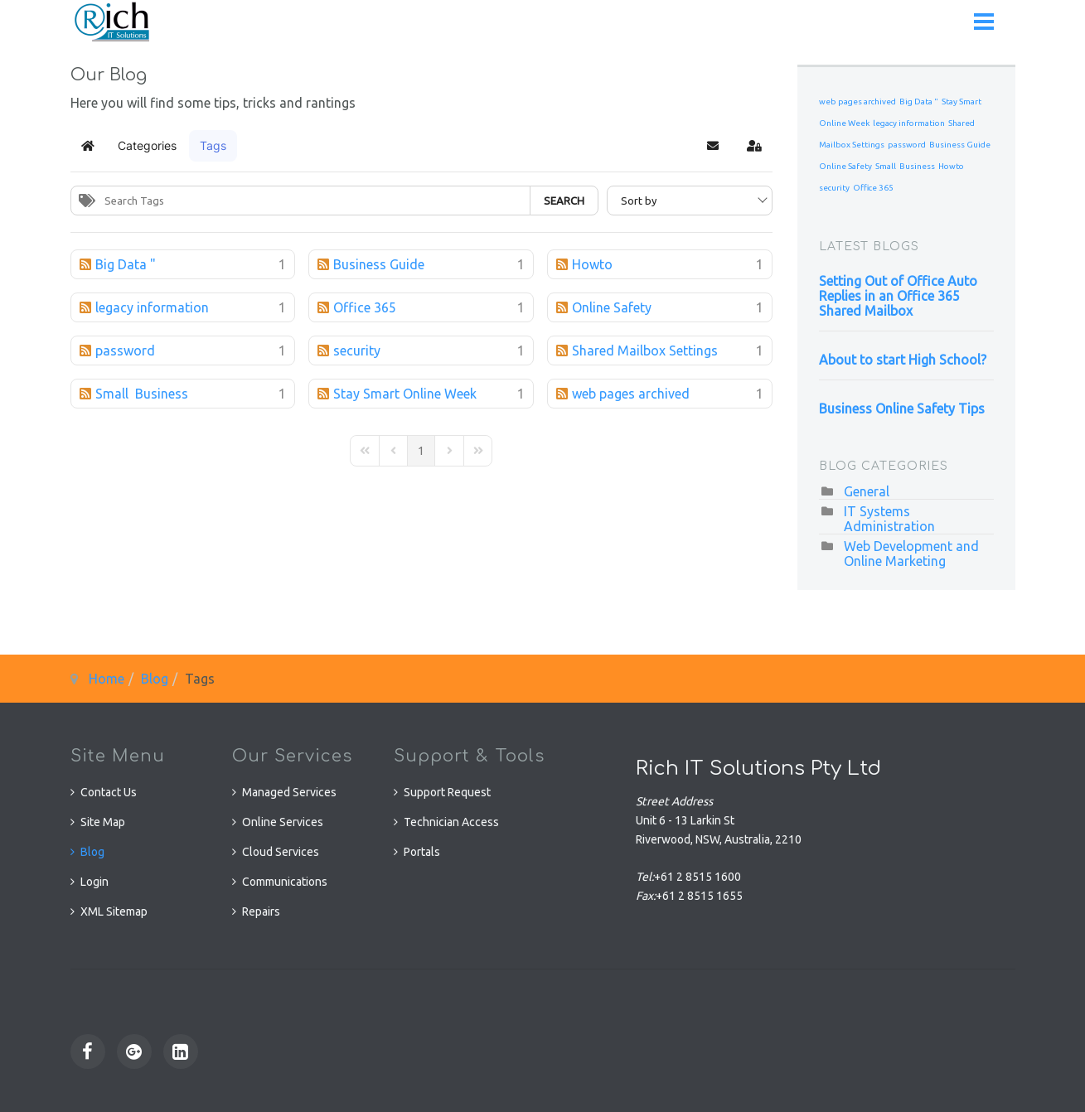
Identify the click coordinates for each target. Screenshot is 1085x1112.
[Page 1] (421, 451)
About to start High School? (902, 359)
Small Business (905, 166)
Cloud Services (280, 851)
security (834, 187)
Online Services (282, 822)
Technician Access (451, 822)
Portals (422, 851)
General (866, 491)
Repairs (261, 911)
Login (94, 881)
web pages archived (857, 101)
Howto (951, 166)
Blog (154, 678)
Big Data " (918, 101)
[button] (712, 146)
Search (564, 200)
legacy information (909, 123)
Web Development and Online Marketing (911, 553)
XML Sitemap (114, 911)
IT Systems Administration (889, 519)
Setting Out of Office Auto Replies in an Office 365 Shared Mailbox (898, 295)
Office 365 (873, 187)
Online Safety (845, 166)
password (907, 144)
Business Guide (960, 144)
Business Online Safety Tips (902, 408)
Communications (284, 881)
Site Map (102, 822)
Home (106, 678)
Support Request (447, 792)
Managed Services (289, 792)
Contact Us (108, 792)
